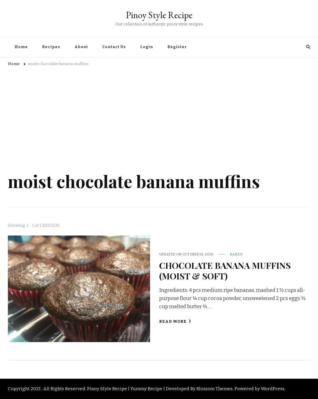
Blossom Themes (214, 388)
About (81, 47)
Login (146, 47)
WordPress (272, 388)
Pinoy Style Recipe (159, 15)
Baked (236, 254)
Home (21, 47)
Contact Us (114, 47)
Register (177, 47)
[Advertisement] (159, 116)
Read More (175, 321)
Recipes (51, 47)
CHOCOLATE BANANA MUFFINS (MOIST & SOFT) (225, 270)
